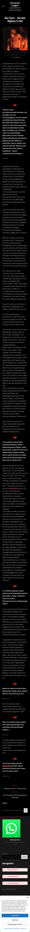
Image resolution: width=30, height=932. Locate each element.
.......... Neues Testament (12, 876)
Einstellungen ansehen (15, 924)
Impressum (23, 928)
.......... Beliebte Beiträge (11, 883)
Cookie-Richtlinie (8, 928)
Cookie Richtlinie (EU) (9, 889)
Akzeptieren (15, 915)
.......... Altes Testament (11, 870)
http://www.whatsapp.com (12, 842)
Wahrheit (6, 766)
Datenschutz (16, 928)
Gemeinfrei (17, 57)
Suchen (4, 854)
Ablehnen (15, 920)
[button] (27, 897)
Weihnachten (15, 489)
